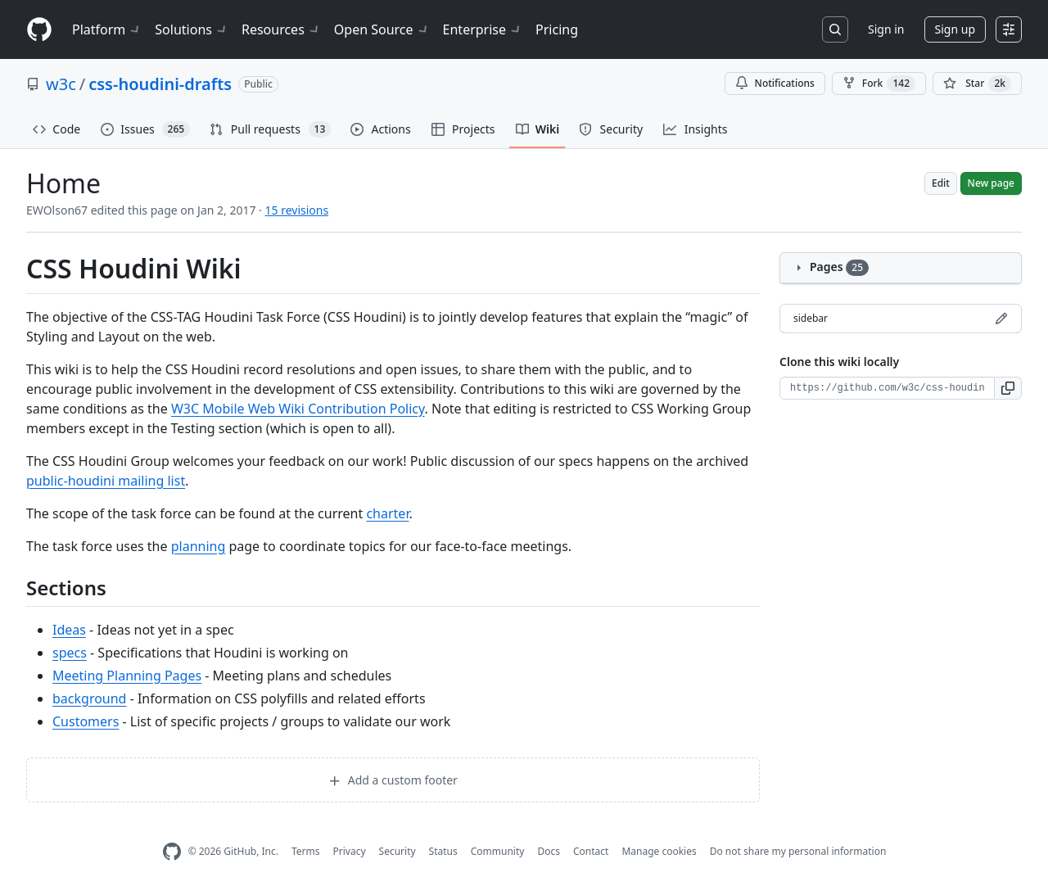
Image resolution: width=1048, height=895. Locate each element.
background (89, 698)
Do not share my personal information (798, 851)
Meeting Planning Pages (126, 676)
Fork (878, 83)
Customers (85, 721)
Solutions (191, 29)
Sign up (955, 29)
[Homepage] (39, 29)
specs (69, 653)
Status (443, 851)
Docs (548, 851)
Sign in (886, 29)
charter (387, 513)
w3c (61, 84)
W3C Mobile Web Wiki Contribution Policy (298, 409)
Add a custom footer (393, 780)
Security (397, 851)
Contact (590, 851)
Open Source (382, 29)
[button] (1008, 388)
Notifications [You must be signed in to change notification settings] (775, 83)
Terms (305, 851)
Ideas (69, 630)
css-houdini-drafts (160, 84)
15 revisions (297, 210)
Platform (107, 29)
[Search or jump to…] (835, 29)
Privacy (349, 851)
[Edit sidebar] (1001, 318)
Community (498, 851)
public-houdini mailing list (105, 481)
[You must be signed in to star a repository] (977, 83)
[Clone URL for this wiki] (887, 388)
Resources (281, 29)
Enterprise (482, 29)
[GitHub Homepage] (172, 852)
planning (198, 546)
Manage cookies (658, 851)
